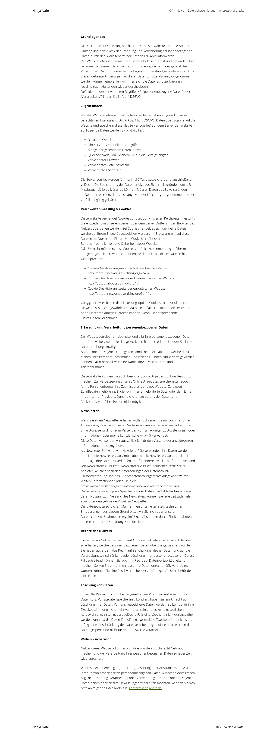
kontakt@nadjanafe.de (145, 688)
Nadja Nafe (40, 10)
